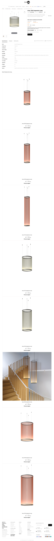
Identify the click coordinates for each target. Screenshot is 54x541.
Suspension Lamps (19, 8)
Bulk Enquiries (4, 526)
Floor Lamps (12, 525)
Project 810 (28, 533)
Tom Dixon (20, 527)
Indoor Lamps (14, 8)
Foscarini (20, 528)
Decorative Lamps (12, 6)
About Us (3, 521)
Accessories (17, 6)
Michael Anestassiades (30, 526)
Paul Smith (28, 527)
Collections (27, 6)
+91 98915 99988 (39, 528)
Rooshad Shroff (29, 534)
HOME (3, 8)
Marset (20, 526)
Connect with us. (39, 531)
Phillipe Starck (29, 525)
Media (32, 6)
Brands (20, 6)
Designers (23, 6)
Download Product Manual (39, 40)
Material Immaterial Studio (30, 532)
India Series (40, 6)
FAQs (3, 527)
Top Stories (35, 6)
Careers (3, 525)
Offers (30, 6)
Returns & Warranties (4, 530)
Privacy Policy (4, 536)
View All (20, 533)
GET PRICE (29, 34)
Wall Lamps (12, 532)
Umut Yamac (32, 12)
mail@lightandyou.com (49, 528)
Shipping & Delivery (4, 531)
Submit (50, 524)
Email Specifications (48, 40)
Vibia (19, 525)
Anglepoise (20, 529)
